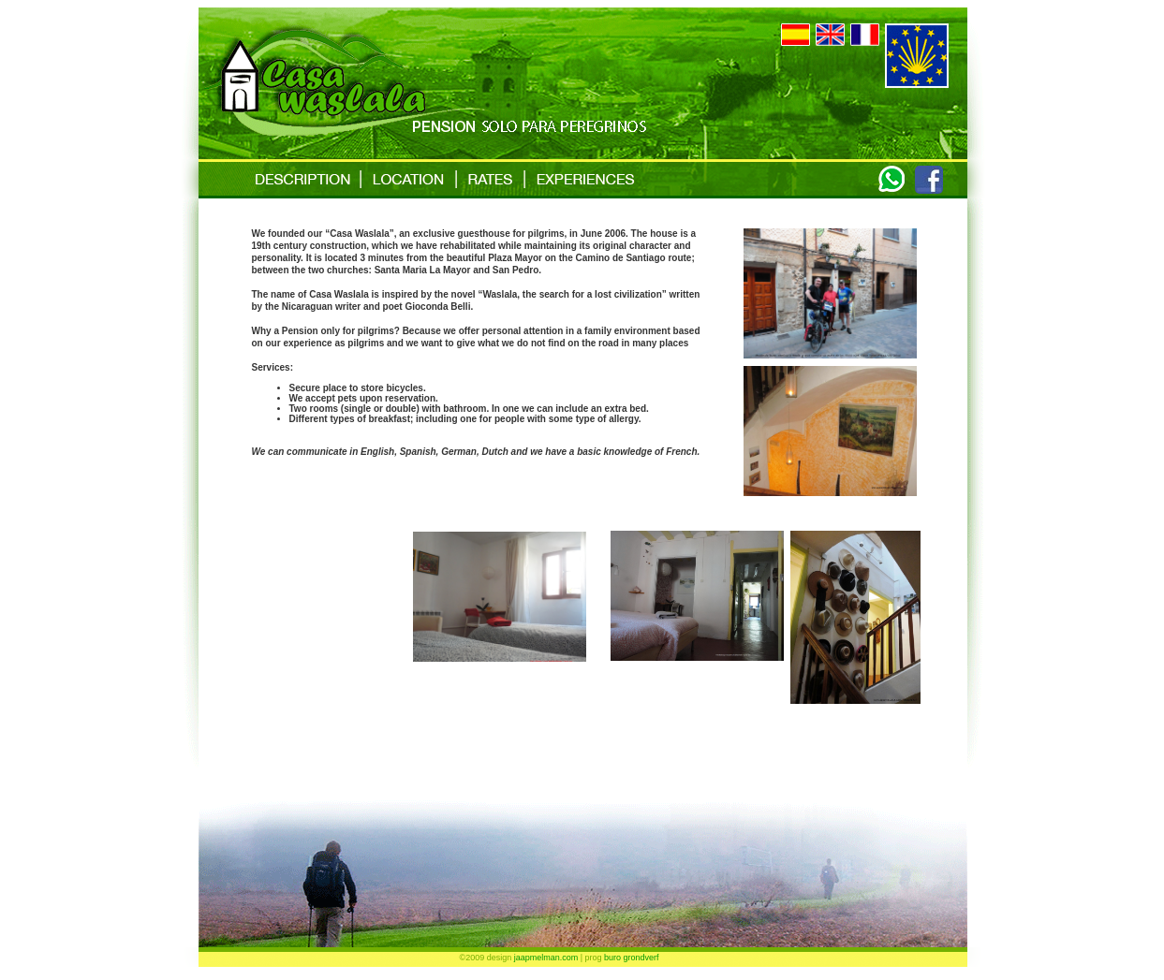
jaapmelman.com (546, 957)
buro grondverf (631, 957)
